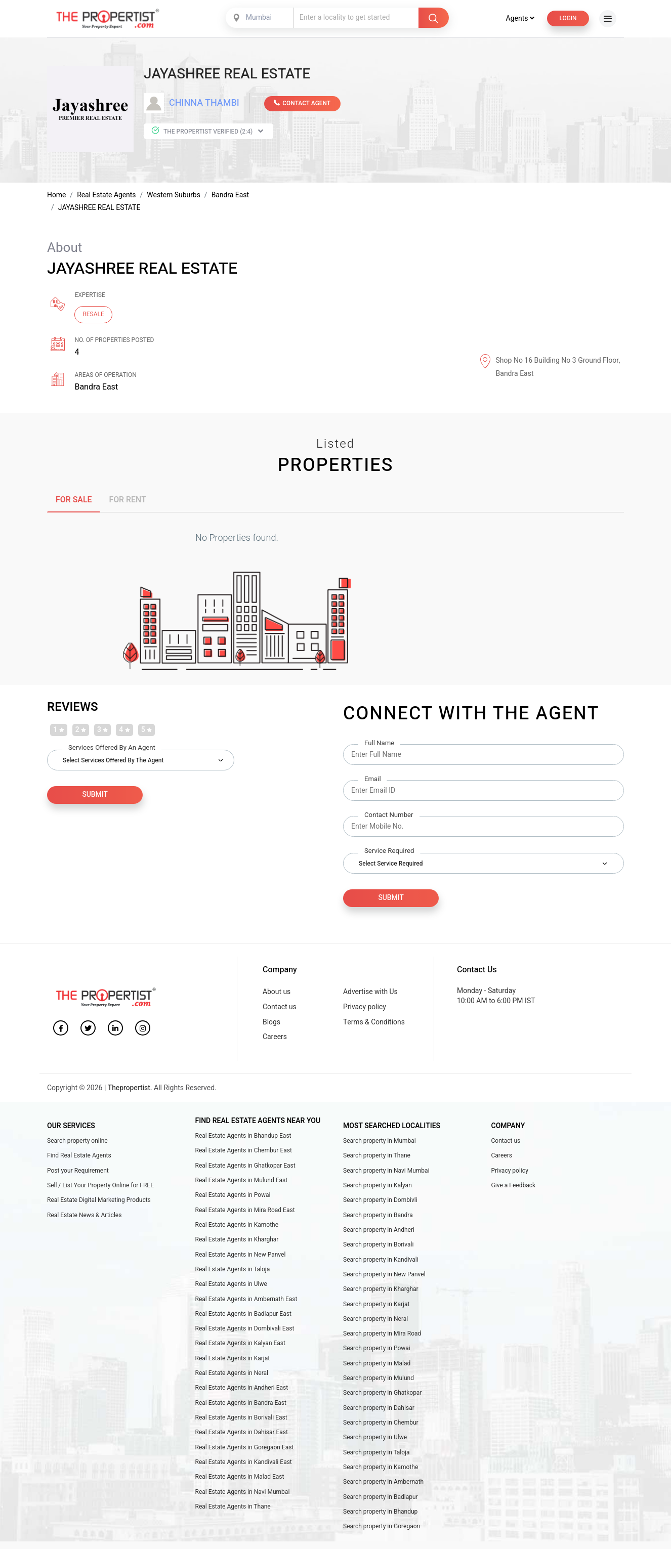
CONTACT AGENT (302, 104)
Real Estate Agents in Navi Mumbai (242, 1497)
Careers (275, 1039)
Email (372, 780)
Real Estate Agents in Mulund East (241, 1182)
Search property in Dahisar (378, 1412)
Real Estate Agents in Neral (231, 1377)
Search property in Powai (376, 1352)
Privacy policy (365, 1008)
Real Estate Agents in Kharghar (237, 1242)
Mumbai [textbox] (258, 18)
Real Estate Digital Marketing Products (99, 1203)
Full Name (379, 744)
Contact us (280, 1008)
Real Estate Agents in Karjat (232, 1362)
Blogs (271, 1023)
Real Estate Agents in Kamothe (237, 1227)
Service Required (389, 852)
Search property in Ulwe (375, 1442)
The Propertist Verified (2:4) (207, 132)
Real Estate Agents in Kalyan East (240, 1347)
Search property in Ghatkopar (382, 1397)
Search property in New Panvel (384, 1277)
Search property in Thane (376, 1158)
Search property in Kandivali (380, 1262)
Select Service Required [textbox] (391, 864)
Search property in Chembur (380, 1427)
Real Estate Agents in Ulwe (231, 1287)
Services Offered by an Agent (111, 749)
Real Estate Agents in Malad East (239, 1482)
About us (277, 993)
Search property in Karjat (376, 1307)
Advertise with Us (370, 993)
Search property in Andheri (378, 1232)
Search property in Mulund (378, 1382)
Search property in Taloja (376, 1457)
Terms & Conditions (374, 1023)
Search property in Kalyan (377, 1187)
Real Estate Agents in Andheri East (241, 1392)
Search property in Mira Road (382, 1337)
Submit (386, 899)
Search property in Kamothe (380, 1472)
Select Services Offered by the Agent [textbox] (113, 761)
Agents (519, 19)
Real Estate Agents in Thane (233, 1512)
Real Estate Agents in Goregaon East (244, 1452)
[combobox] (260, 19)
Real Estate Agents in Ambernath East (246, 1302)
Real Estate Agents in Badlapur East (243, 1317)
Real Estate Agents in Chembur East (243, 1152)
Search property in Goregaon (381, 1532)
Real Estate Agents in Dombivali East (245, 1332)
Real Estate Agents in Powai (233, 1197)
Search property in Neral (375, 1322)
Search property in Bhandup (380, 1517)
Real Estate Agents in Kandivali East (243, 1467)
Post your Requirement (78, 1173)
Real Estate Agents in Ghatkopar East (245, 1168)
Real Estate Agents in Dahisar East (241, 1437)
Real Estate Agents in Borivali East (241, 1422)
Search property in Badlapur (380, 1502)
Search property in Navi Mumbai (386, 1173)
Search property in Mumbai (379, 1142)
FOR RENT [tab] (128, 501)
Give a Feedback (513, 1187)
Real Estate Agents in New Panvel (240, 1257)
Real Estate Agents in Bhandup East (243, 1137)
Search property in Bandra (378, 1217)
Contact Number (388, 816)
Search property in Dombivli (380, 1203)
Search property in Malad (376, 1367)
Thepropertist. (130, 1090)
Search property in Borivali (378, 1248)
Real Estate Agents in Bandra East (240, 1407)
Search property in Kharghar (380, 1292)
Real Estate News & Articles (84, 1217)
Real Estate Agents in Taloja (232, 1272)
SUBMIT (90, 796)
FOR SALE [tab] (74, 501)
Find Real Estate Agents (79, 1158)
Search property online (77, 1142)
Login (567, 19)
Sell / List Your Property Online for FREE (100, 1187)
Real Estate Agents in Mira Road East (245, 1212)
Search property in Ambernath (383, 1487)
